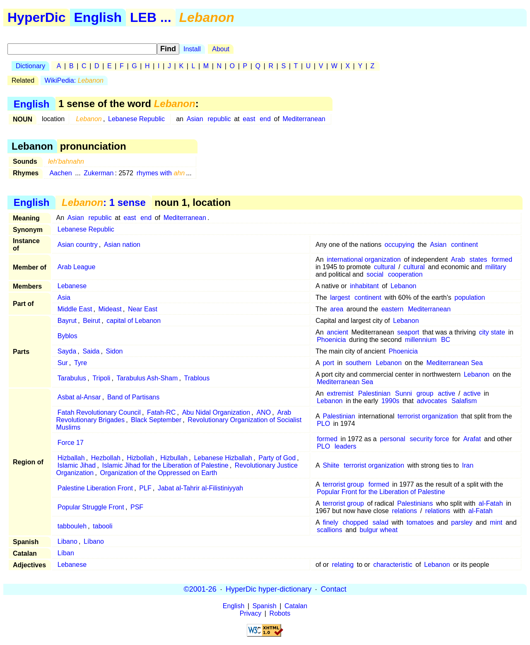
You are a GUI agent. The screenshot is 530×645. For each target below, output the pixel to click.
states (478, 259)
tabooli (102, 526)
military (495, 266)
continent (464, 244)
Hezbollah (105, 457)
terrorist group (343, 484)
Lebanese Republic (136, 118)
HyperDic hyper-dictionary (268, 589)
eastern (392, 309)
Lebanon (403, 285)
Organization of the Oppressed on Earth (158, 472)
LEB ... (150, 17)
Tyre (80, 362)
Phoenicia (331, 339)
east (249, 118)
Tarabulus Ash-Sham (147, 378)
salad (380, 522)
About (220, 49)
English (98, 17)
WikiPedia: (74, 80)
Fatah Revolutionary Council (99, 412)
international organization (364, 259)
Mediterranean (304, 118)
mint (496, 522)
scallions (329, 529)
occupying (399, 244)
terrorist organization (428, 416)
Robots (280, 613)
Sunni (403, 393)
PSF (136, 507)
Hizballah (71, 457)
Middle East (75, 309)
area (336, 309)
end (265, 118)
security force (429, 438)
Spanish (265, 605)
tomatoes (420, 522)
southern (358, 362)
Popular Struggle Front (91, 507)
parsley (462, 522)
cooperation (405, 274)
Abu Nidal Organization (216, 412)
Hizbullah (174, 457)
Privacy (250, 613)
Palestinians (415, 503)
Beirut (91, 320)
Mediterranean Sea (454, 362)
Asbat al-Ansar (79, 397)
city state (492, 332)
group (425, 393)
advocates (432, 400)
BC (445, 339)
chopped (355, 522)
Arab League (77, 266)
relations (404, 510)
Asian (195, 118)
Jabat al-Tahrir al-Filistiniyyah (200, 488)
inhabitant (364, 285)
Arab (458, 259)
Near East (142, 309)
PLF (145, 488)
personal (392, 438)
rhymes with (161, 173)
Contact (333, 589)
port (328, 362)
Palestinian (374, 393)
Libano (67, 541)
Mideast (110, 309)
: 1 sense (104, 202)
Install (192, 49)
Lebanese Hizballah (223, 457)
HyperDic (36, 17)
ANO (263, 412)
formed (501, 259)
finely (330, 522)
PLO (323, 423)
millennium (420, 339)
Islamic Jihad (77, 465)
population (470, 297)
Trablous (197, 378)
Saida (90, 351)
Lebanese (72, 285)
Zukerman (98, 173)
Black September (156, 419)
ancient (337, 332)
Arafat (472, 438)
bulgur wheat (378, 529)
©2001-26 (200, 589)
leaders (345, 446)
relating (343, 564)
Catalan (295, 605)
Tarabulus (72, 378)
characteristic (392, 564)
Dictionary (30, 65)
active (446, 393)
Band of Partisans (133, 397)
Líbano (94, 541)
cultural (384, 266)
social (374, 274)
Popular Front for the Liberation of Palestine (381, 491)
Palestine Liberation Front (95, 488)
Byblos (67, 335)
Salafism (464, 400)
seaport (408, 332)
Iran (468, 465)
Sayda (67, 351)
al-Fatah (491, 503)
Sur (63, 362)
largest (340, 297)
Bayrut (67, 320)
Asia (64, 297)
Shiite (331, 465)
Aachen (60, 173)
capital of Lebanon (133, 320)
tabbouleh (72, 526)
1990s (390, 400)
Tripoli (101, 378)
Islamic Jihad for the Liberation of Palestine (165, 465)
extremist (340, 393)
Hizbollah (140, 457)
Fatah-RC (161, 412)
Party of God (277, 457)
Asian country (78, 244)
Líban (66, 553)
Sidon (114, 351)
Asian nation (122, 244)
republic (219, 118)
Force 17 (71, 442)
